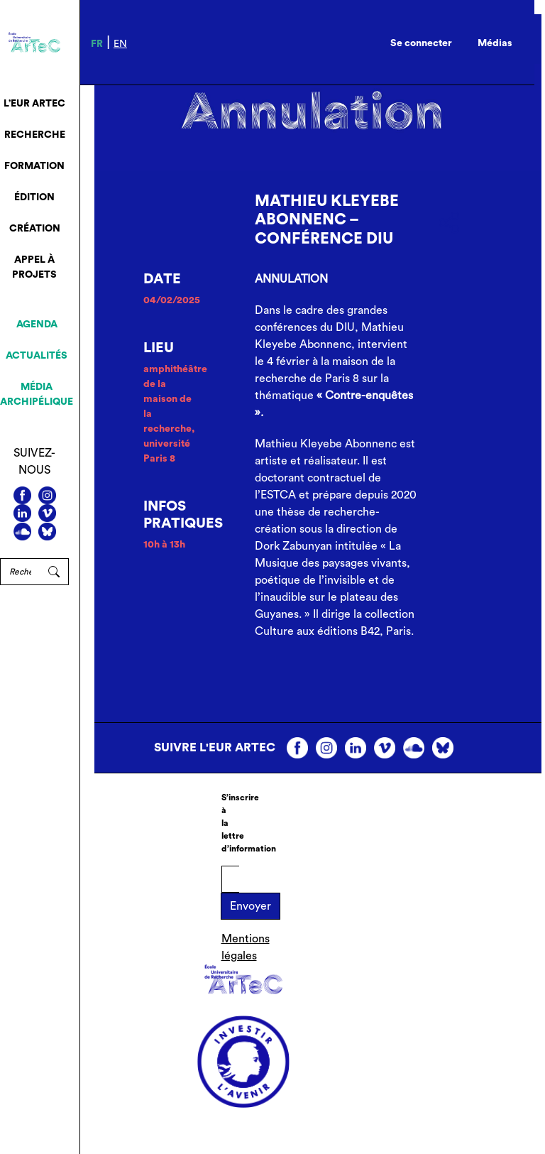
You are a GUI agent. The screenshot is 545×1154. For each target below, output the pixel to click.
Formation (34, 166)
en (120, 44)
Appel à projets (34, 267)
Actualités (36, 356)
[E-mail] (230, 879)
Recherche (34, 135)
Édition (34, 197)
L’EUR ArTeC (34, 104)
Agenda (36, 325)
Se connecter (421, 43)
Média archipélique (36, 394)
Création (34, 229)
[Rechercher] (20, 571)
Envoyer (250, 906)
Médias (495, 43)
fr (97, 44)
